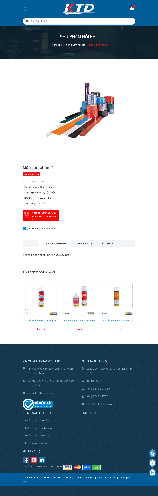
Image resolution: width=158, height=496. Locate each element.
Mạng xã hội (32, 451)
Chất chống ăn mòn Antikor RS (79, 320)
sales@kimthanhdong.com (101, 404)
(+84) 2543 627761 (98, 396)
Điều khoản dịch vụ (36, 443)
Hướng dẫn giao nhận (37, 435)
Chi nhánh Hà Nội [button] (95, 361)
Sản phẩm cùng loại (39, 271)
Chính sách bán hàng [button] (39, 413)
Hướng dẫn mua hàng (37, 420)
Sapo (25, 481)
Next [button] (133, 310)
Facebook (87, 420)
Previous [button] (25, 310)
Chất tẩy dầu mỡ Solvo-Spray (116, 320)
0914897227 (35, 380)
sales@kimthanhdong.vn (41, 393)
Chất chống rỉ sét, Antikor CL (41, 320)
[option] (41, 310)
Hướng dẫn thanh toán (38, 427)
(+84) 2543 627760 (98, 388)
